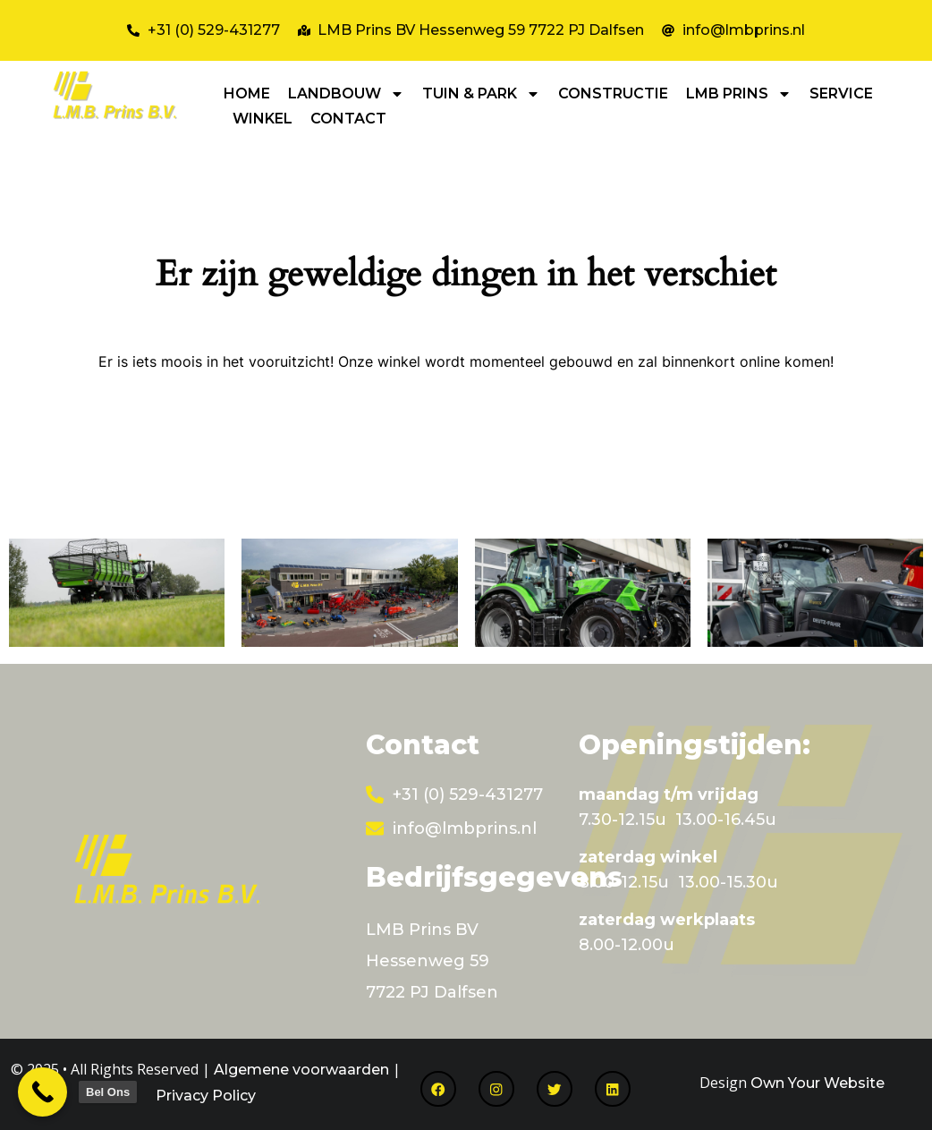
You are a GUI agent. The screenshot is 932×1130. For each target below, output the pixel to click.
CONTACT (348, 118)
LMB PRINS (739, 93)
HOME (247, 93)
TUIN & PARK (481, 93)
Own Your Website (817, 1083)
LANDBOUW (346, 93)
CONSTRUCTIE (613, 93)
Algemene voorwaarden (301, 1069)
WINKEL (262, 118)
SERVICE (841, 93)
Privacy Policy (206, 1095)
